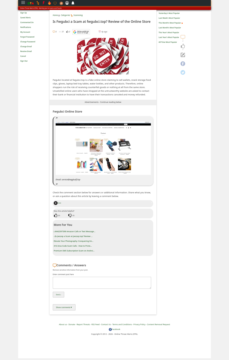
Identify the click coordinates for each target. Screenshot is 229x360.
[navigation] (183, 46)
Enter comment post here (63, 274)
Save (57, 203)
